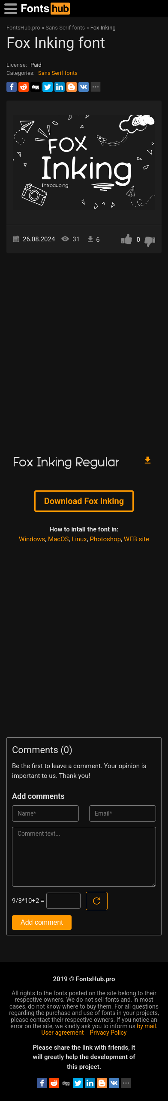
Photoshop (105, 539)
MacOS (58, 539)
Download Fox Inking (84, 501)
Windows (32, 539)
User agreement (63, 1032)
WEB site (136, 539)
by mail (146, 1026)
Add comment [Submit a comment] (42, 922)
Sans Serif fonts (58, 73)
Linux (79, 539)
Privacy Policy (108, 1032)
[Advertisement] (84, 350)
